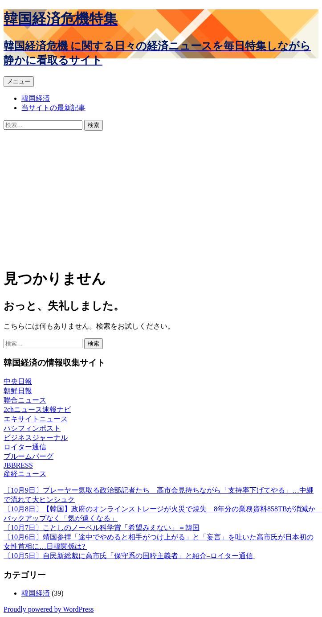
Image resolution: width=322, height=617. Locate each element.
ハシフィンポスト (32, 428)
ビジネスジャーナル (36, 437)
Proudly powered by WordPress (49, 609)
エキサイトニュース (36, 419)
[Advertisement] (161, 197)
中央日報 (18, 381)
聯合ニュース (25, 400)
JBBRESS (18, 465)
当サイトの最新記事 (53, 107)
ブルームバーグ (28, 456)
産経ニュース (25, 473)
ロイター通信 (25, 447)
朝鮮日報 (18, 391)
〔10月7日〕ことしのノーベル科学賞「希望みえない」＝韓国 (102, 527)
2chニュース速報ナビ (37, 409)
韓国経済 (35, 98)
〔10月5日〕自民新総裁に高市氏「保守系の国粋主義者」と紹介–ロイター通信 (129, 555)
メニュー (18, 81)
